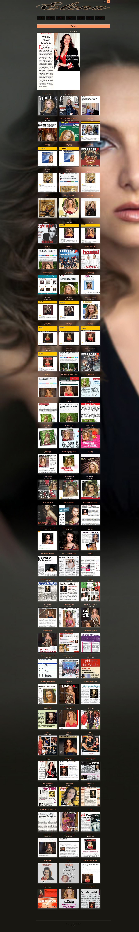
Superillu (69, 579)
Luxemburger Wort (69, 655)
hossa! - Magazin (90, 246)
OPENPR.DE (47, 451)
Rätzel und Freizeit (90, 604)
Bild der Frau (47, 834)
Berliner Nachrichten (69, 528)
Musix (47, 195)
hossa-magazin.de (90, 297)
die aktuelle (90, 476)
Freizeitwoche (47, 707)
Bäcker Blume (69, 783)
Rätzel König (47, 630)
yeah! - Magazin (47, 220)
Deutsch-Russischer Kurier (69, 118)
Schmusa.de (90, 272)
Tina (90, 579)
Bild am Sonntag (90, 758)
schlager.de (47, 604)
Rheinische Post (69, 604)
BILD (69, 809)
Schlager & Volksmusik (47, 528)
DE (105, 1)
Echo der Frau (90, 374)
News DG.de (90, 195)
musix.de (90, 93)
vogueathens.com (47, 93)
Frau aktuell (90, 400)
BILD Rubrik (47, 860)
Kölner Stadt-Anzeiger (47, 681)
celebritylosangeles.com (69, 93)
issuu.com (69, 681)
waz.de (90, 553)
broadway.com (68, 758)
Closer (90, 834)
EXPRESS (90, 809)
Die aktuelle (48, 400)
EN (108, 1)
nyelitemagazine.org (90, 860)
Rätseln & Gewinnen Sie (69, 451)
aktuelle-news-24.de (69, 834)
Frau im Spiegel (47, 425)
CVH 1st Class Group (69, 707)
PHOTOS (70, 18)
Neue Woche (69, 630)
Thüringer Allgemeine (48, 579)
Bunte (90, 707)
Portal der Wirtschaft (90, 502)
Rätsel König (48, 476)
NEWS (41, 18)
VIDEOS (60, 18)
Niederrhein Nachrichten (48, 809)
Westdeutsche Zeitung (69, 553)
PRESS (81, 18)
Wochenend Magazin (47, 553)
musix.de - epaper (90, 348)
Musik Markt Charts (90, 630)
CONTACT (100, 18)
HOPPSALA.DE (90, 783)
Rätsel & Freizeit (69, 476)
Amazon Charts (47, 272)
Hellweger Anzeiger (90, 681)
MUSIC (50, 18)
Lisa (90, 655)
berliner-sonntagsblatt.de (69, 374)
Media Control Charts (47, 655)
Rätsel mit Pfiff (69, 195)
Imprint (73, 925)
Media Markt (48, 886)
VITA (90, 18)
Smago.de (90, 118)
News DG (90, 451)
